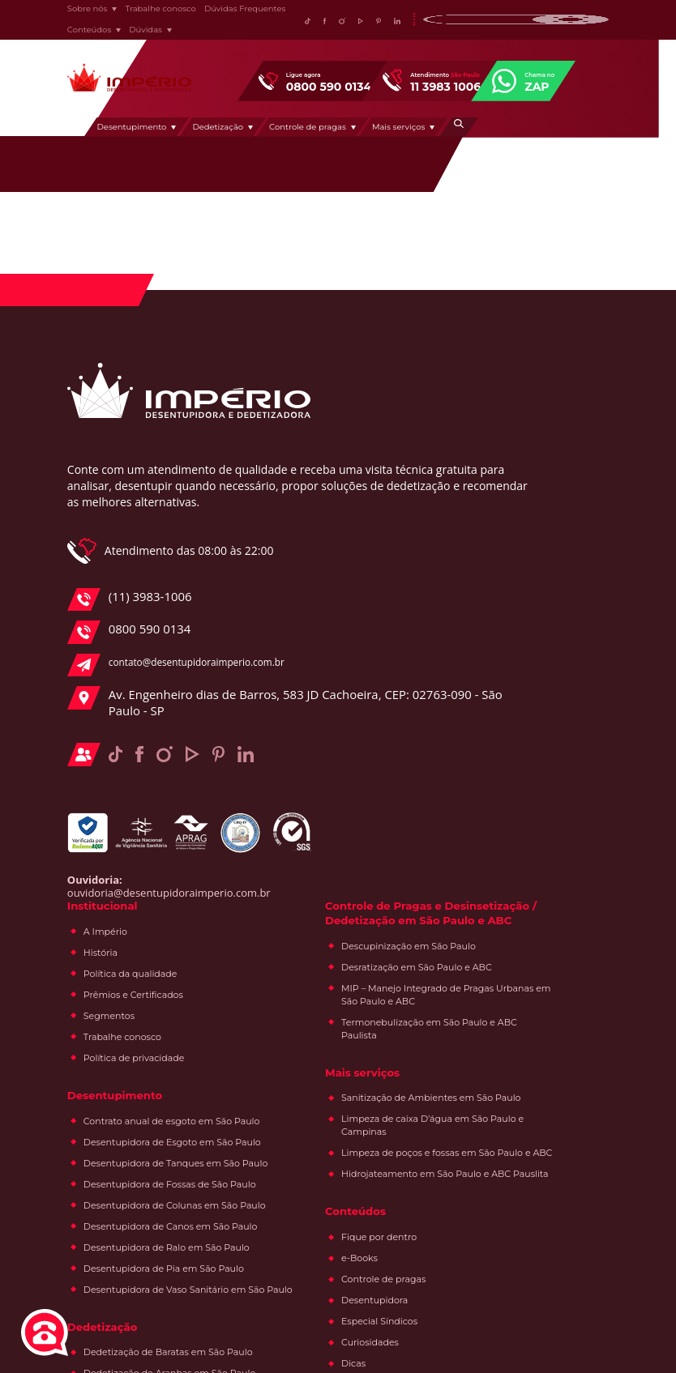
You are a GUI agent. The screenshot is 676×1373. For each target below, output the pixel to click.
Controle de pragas (371, 134)
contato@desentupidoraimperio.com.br (159, 725)
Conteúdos (78, 33)
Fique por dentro (528, 855)
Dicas (502, 981)
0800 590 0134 (126, 692)
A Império (337, 430)
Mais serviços (463, 134)
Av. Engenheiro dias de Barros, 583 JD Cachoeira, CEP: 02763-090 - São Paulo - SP (162, 779)
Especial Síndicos (528, 939)
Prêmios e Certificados (365, 493)
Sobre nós (76, 12)
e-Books (508, 876)
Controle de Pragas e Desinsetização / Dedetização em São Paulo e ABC (535, 429)
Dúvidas (134, 33)
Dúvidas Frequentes (234, 12)
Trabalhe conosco (149, 12)
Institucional (336, 403)
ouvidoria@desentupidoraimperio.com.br (157, 981)
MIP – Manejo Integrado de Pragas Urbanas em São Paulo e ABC (550, 562)
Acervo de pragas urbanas (548, 1002)
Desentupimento (196, 134)
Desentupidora (523, 918)
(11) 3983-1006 (127, 659)
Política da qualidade (362, 472)
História (332, 451)
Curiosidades (519, 960)
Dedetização (282, 134)
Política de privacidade (366, 556)
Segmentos (340, 514)
